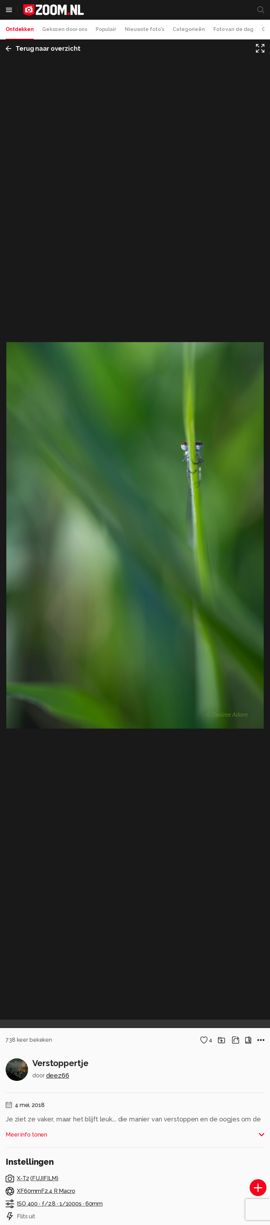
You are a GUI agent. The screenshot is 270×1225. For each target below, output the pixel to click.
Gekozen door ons (64, 29)
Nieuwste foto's (144, 29)
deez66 (57, 1075)
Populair (106, 29)
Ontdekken (20, 29)
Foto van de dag (233, 29)
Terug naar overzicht (43, 48)
